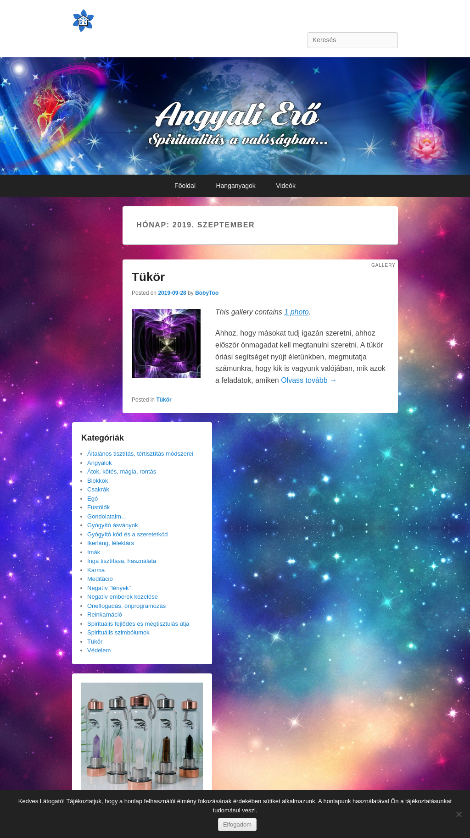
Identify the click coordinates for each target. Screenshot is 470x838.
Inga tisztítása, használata (121, 560)
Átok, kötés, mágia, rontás (121, 471)
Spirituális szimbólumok (118, 632)
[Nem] (458, 814)
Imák (93, 552)
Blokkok (97, 480)
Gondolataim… (107, 516)
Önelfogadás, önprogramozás (126, 605)
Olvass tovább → (309, 380)
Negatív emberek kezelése (122, 596)
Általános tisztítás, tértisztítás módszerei (140, 453)
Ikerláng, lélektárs (110, 543)
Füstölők (98, 507)
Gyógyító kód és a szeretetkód (127, 534)
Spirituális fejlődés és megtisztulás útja (138, 623)
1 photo (296, 312)
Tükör (148, 277)
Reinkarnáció (104, 614)
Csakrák (98, 489)
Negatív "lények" (109, 587)
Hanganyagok (235, 185)
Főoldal (185, 185)
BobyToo (206, 293)
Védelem (99, 650)
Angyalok (99, 462)
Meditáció (100, 578)
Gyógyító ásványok (112, 525)
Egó (92, 498)
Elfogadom (237, 824)
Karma (96, 570)
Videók (286, 185)
